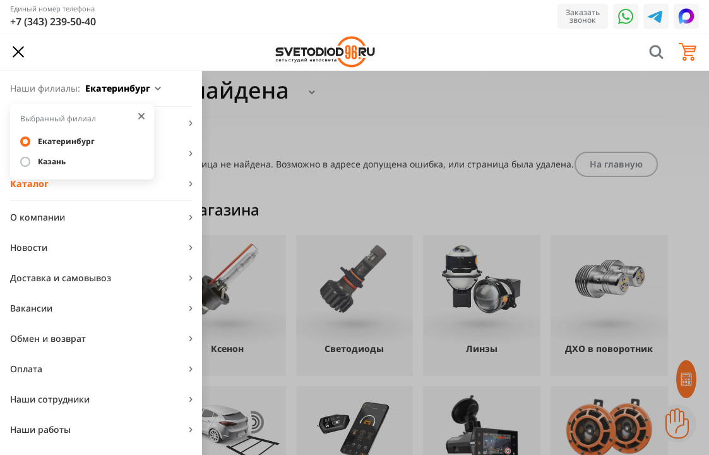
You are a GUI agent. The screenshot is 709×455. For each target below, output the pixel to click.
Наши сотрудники (50, 399)
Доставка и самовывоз (60, 278)
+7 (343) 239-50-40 (53, 21)
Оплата (26, 369)
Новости (28, 247)
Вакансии (31, 308)
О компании (37, 217)
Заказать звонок (583, 16)
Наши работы (40, 429)
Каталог (29, 184)
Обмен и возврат (48, 338)
